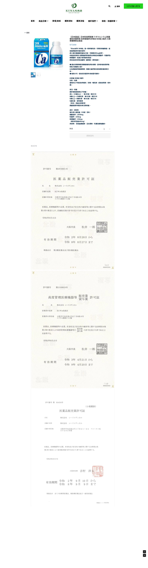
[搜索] (109, 6)
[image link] (74, 8)
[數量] (104, 128)
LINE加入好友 (133, 6)
